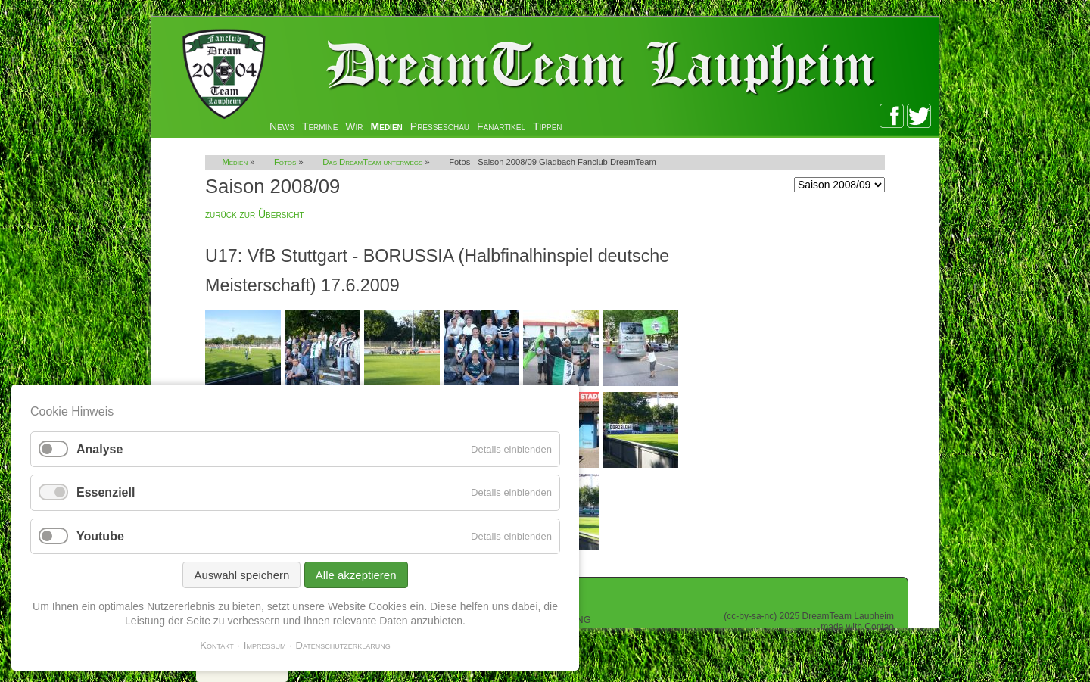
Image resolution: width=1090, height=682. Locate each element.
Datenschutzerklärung (343, 645)
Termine (320, 126)
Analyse (99, 449)
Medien (387, 126)
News (281, 126)
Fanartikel (501, 126)
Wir (354, 126)
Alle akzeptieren (356, 574)
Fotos (285, 162)
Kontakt (217, 645)
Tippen (547, 126)
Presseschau (439, 126)
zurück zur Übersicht (254, 214)
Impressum (265, 645)
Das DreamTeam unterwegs (372, 162)
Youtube (100, 536)
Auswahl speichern (241, 574)
